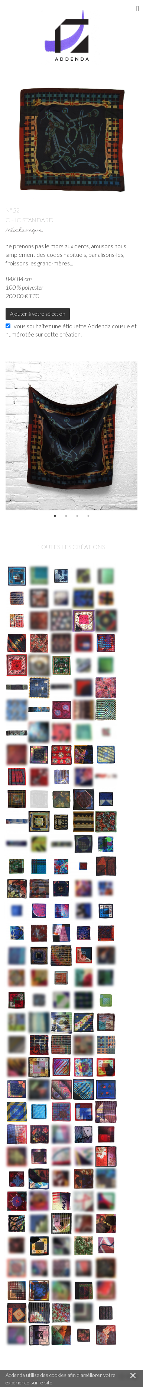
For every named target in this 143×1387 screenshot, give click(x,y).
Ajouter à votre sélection (37, 313)
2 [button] (66, 516)
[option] (71, 435)
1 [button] (55, 516)
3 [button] (77, 516)
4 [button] (88, 516)
